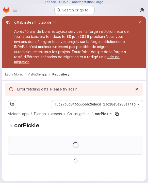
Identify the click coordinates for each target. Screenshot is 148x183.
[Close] (140, 22)
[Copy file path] (117, 114)
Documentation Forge (87, 2)
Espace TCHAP (56, 2)
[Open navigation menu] (15, 10)
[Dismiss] (137, 89)
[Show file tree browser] (12, 104)
